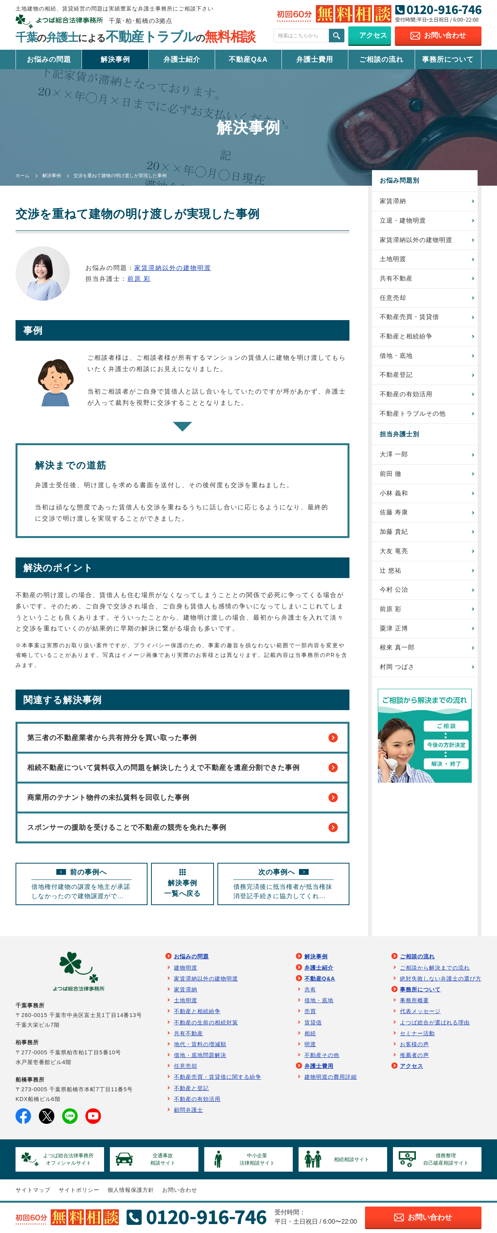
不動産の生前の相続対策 (206, 1023)
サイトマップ (33, 1191)
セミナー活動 (417, 1034)
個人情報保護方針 (131, 1191)
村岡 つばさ (397, 667)
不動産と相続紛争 (406, 336)
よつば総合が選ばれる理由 (435, 1023)
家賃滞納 (393, 201)
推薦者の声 (414, 1055)
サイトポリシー (79, 1191)
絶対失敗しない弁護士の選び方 (440, 979)
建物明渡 (185, 968)
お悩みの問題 (49, 59)
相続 (310, 1034)
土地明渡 (393, 259)
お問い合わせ (179, 1191)
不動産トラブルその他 (413, 414)
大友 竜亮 (394, 551)
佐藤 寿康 (394, 513)
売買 (310, 1011)
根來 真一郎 (397, 648)
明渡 (310, 1044)
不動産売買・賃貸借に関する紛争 (217, 1078)
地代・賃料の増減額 (200, 1044)
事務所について (448, 59)
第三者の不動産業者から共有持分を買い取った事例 (182, 737)
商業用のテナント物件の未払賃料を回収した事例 (182, 798)
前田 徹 (390, 474)
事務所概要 (414, 1001)
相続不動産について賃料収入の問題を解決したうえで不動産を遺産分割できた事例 (182, 768)
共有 (310, 990)
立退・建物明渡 (403, 220)
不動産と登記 (191, 1088)
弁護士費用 (314, 59)
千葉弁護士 (135, 37)
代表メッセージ (420, 1011)
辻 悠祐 (390, 571)
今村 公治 (394, 590)
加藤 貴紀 (394, 532)
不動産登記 (396, 375)
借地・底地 (396, 355)
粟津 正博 (394, 629)
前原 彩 (139, 278)
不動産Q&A (248, 59)
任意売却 (393, 297)
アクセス (411, 1066)
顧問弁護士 (188, 1110)
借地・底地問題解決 (200, 1055)
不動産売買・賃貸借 (409, 317)
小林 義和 (394, 493)
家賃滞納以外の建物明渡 (172, 268)
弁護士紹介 (181, 59)
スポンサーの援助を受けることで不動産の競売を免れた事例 (182, 827)
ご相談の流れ (381, 59)
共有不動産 (396, 278)
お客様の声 (414, 1044)
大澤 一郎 (394, 454)
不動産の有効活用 (406, 394)
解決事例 (115, 59)
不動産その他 (321, 1055)
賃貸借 (313, 1023)
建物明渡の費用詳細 (330, 1078)
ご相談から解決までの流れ (435, 968)
